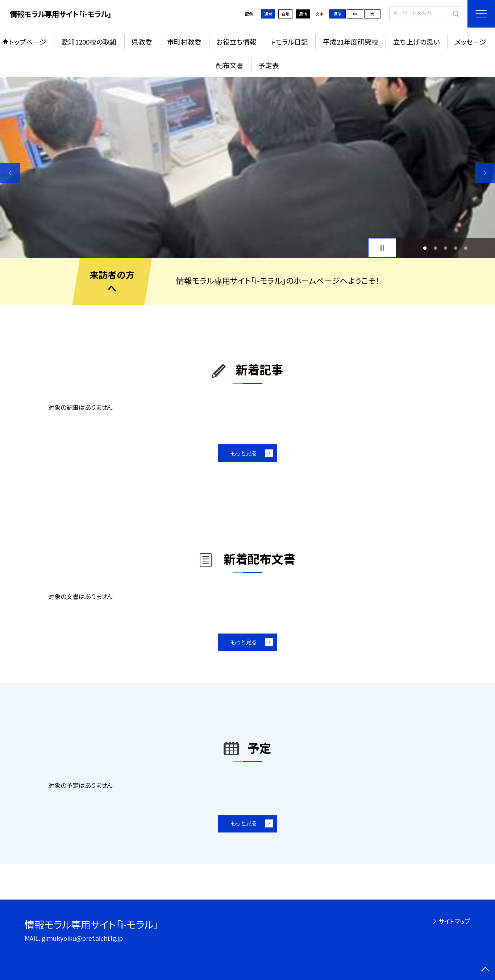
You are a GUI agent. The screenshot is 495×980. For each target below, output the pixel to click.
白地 (286, 14)
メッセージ (470, 41)
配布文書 (230, 65)
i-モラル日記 (289, 41)
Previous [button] (10, 173)
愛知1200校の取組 (89, 41)
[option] (247, 167)
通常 (268, 14)
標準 (337, 14)
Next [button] (485, 173)
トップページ (27, 41)
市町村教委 (184, 41)
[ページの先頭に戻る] (485, 970)
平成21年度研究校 (350, 41)
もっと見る (243, 453)
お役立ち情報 (236, 41)
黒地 (303, 14)
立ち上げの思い (416, 41)
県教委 (142, 41)
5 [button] (466, 248)
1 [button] (425, 248)
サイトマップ (454, 921)
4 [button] (456, 248)
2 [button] (435, 248)
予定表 (268, 65)
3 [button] (445, 248)
